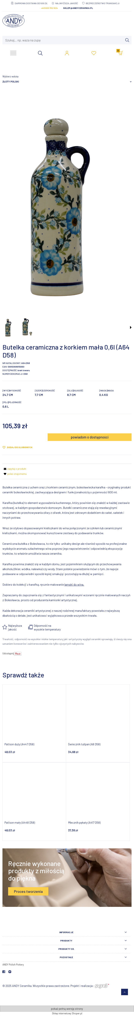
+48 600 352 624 (49, 8)
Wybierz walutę (10, 76)
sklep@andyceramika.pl (78, 8)
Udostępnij (8, 653)
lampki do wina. (74, 584)
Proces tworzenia (28, 891)
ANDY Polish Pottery (13, 964)
